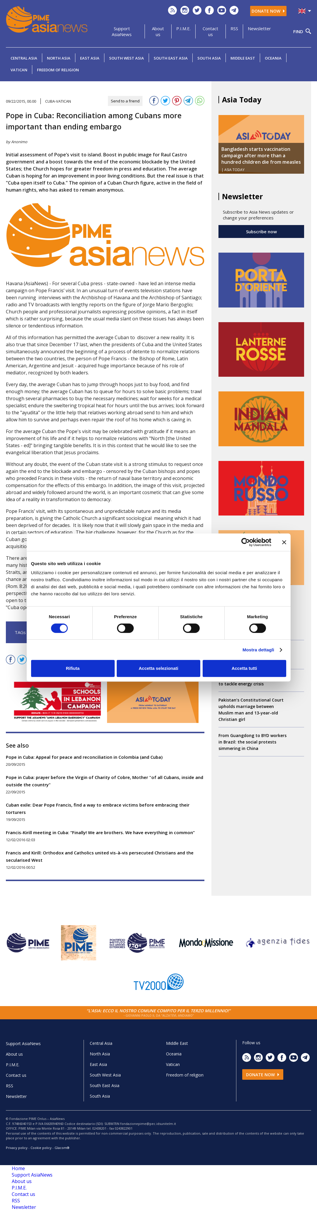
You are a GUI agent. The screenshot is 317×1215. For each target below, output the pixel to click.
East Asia (89, 58)
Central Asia (24, 58)
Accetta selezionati (158, 668)
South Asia (209, 58)
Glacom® (62, 1147)
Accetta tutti (244, 668)
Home (18, 1168)
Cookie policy (41, 1147)
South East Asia (171, 58)
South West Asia (126, 58)
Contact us (210, 31)
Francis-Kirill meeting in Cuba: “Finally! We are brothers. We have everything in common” (100, 832)
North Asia (58, 58)
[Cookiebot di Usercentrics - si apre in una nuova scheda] (245, 542)
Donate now (268, 11)
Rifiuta (73, 668)
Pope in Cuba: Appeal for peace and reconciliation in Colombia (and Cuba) (84, 757)
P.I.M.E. (183, 28)
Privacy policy (17, 1147)
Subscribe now (261, 231)
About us (158, 31)
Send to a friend (125, 101)
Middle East (242, 58)
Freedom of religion (58, 69)
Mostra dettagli (258, 649)
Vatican (19, 69)
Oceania (273, 58)
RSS (234, 28)
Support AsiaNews (122, 31)
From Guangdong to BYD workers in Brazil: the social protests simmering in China (252, 742)
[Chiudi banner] (284, 542)
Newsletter (259, 28)
